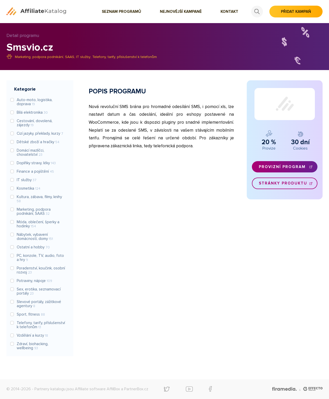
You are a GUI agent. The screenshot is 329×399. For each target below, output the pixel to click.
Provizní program (282, 166)
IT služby (83, 57)
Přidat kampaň (296, 11)
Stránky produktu (283, 183)
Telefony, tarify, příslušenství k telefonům (124, 57)
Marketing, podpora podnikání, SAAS (44, 57)
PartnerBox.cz (136, 389)
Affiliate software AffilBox (97, 389)
